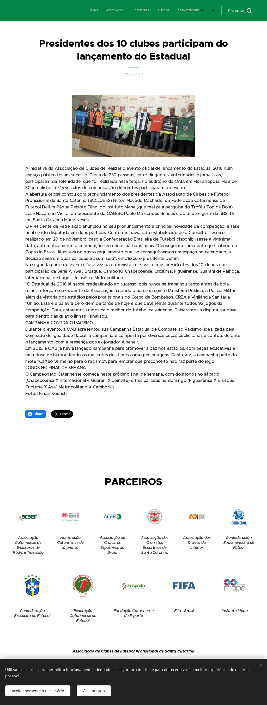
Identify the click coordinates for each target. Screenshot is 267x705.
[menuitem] (113, 10)
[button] (239, 10)
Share (35, 414)
